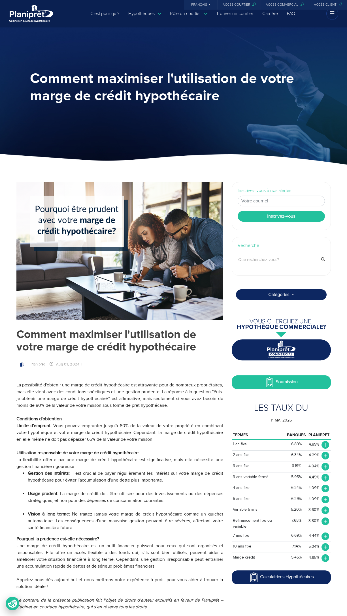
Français (199, 5)
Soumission (281, 382)
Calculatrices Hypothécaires (281, 577)
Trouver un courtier (234, 17)
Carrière (270, 17)
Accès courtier (239, 5)
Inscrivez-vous (281, 216)
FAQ (291, 17)
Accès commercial (285, 5)
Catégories (279, 294)
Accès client (328, 5)
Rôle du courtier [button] (188, 17)
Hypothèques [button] (144, 17)
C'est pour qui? (104, 17)
